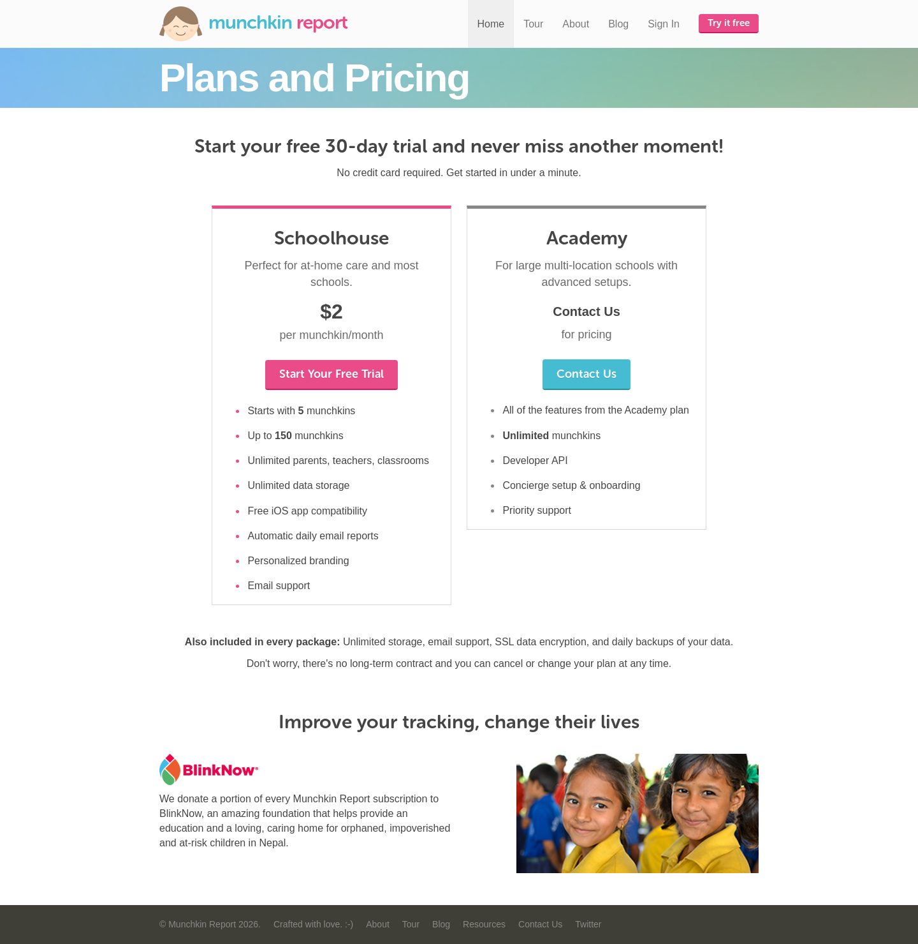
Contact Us (586, 374)
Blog (618, 24)
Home (491, 24)
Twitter (588, 924)
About (575, 24)
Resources (484, 924)
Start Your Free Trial (331, 374)
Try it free (729, 23)
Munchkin (253, 23)
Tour (533, 24)
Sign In (664, 24)
